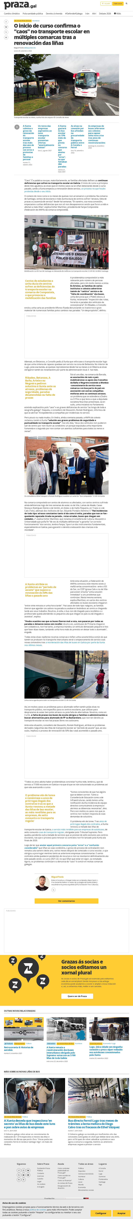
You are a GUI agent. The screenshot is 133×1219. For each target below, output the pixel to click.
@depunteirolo (30, 48)
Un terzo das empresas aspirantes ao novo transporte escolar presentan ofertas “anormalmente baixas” (46, 137)
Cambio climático (12, 13)
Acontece (35, 21)
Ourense (102, 1176)
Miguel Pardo (19, 48)
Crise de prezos (96, 1043)
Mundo (81, 1184)
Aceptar (122, 1213)
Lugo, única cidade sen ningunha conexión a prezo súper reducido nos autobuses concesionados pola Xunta (106, 1050)
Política (25, 1117)
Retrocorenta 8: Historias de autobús (18, 1049)
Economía (107, 1043)
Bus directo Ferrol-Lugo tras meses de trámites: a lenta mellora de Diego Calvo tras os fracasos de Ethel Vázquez (94, 1123)
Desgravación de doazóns (64, 1187)
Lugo (114, 1043)
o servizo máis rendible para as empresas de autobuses (78, 829)
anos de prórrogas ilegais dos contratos (88, 822)
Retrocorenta (20, 1043)
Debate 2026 (105, 13)
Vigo (100, 1184)
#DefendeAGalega (73, 13)
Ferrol (101, 1171)
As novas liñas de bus (23, 21)
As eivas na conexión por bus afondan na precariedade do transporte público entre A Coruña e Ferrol (77, 137)
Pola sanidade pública (33, 13)
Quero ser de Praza (77, 996)
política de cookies (37, 1209)
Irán (87, 13)
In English (40, 1187)
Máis (118, 13)
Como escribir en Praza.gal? (64, 1176)
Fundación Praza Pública (43, 1169)
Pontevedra (103, 1179)
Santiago (102, 1182)
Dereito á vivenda (54, 13)
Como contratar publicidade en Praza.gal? (63, 1170)
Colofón (40, 1179)
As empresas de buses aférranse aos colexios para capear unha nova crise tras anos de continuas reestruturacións (96, 134)
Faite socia (118, 3)
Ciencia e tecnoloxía (85, 1174)
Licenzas (40, 1176)
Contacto (40, 1173)
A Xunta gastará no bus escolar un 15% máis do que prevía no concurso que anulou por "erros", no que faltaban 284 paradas (62, 146)
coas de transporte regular (51, 832)
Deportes (81, 1171)
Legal (39, 1181)
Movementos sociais (86, 1190)
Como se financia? (65, 1180)
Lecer (80, 1182)
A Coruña (102, 1168)
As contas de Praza (65, 1183)
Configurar (100, 1213)
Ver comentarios (66, 901)
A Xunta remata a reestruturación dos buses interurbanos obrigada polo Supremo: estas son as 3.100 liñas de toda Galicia (61, 1052)
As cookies (41, 1184)
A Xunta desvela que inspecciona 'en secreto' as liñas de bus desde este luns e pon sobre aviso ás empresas (29, 1123)
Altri (94, 13)
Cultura (28, 1043)
